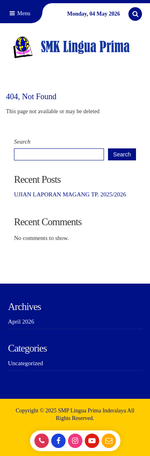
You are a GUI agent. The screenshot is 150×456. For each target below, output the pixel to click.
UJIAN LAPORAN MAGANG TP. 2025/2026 (70, 194)
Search (22, 141)
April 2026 (21, 321)
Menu (19, 13)
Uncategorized (25, 363)
